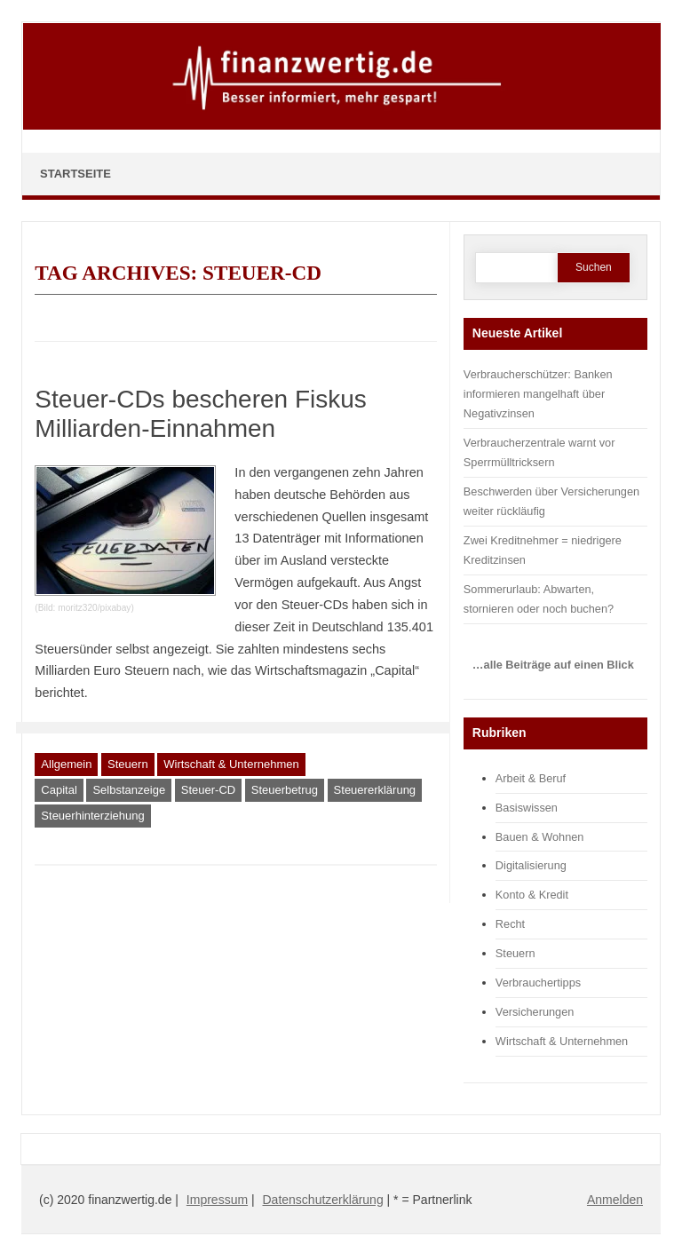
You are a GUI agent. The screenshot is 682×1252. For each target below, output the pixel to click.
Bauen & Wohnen (540, 837)
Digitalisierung (531, 865)
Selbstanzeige (128, 789)
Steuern (127, 764)
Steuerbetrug (284, 789)
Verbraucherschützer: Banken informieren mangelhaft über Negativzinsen (538, 394)
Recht (510, 924)
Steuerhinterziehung (92, 815)
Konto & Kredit (532, 894)
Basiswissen (527, 807)
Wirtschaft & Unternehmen (230, 764)
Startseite (75, 173)
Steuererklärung (375, 789)
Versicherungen (535, 1011)
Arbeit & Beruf (531, 778)
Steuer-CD (208, 789)
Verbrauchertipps (538, 982)
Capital (58, 789)
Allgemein (66, 764)
